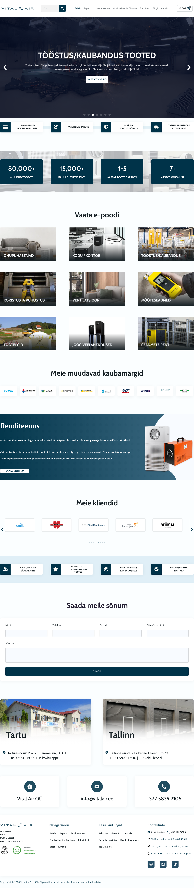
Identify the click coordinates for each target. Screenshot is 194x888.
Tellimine (103, 833)
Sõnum (9, 643)
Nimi (8, 625)
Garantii (115, 833)
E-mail (103, 625)
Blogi (155, 8)
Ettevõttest (145, 8)
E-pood (88, 8)
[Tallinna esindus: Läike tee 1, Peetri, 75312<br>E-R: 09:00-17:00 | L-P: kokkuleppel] (107, 753)
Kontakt (164, 8)
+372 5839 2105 (164, 798)
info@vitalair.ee (97, 798)
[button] (5, 67)
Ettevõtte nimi (155, 625)
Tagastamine (105, 846)
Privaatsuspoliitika (108, 840)
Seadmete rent (103, 8)
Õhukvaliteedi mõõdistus (62, 840)
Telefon (57, 625)
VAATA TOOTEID (97, 79)
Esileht (78, 8)
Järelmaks (127, 833)
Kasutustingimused (129, 840)
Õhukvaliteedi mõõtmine (125, 8)
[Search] (62, 8)
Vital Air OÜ (30, 798)
